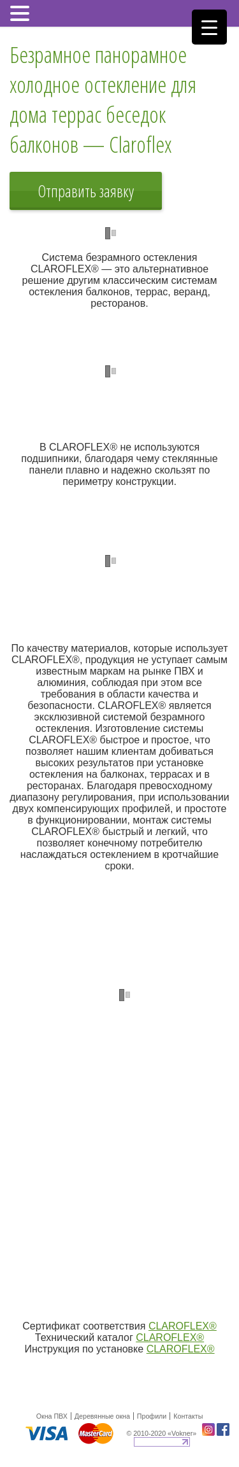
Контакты (188, 1416)
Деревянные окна (102, 1416)
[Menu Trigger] (209, 27)
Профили (151, 1416)
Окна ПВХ (52, 1416)
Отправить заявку (86, 191)
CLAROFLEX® (182, 1326)
